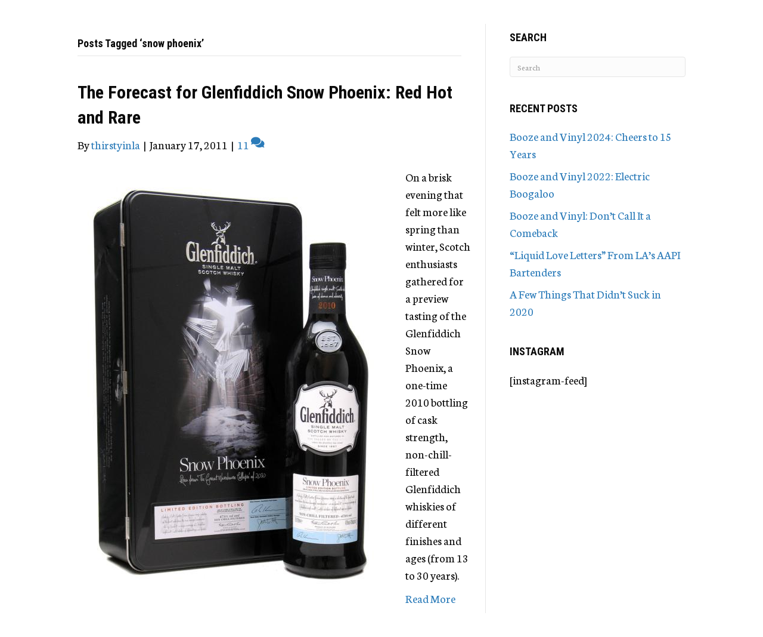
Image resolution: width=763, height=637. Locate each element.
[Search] (598, 67)
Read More (430, 598)
